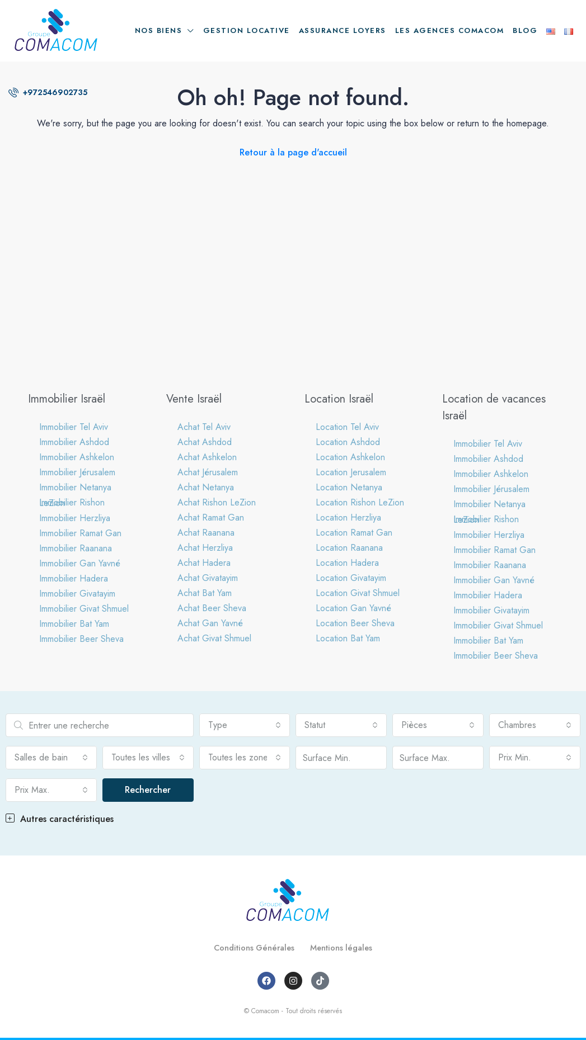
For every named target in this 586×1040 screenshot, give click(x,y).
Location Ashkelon (350, 457)
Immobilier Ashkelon (76, 457)
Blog (525, 30)
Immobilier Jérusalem (77, 472)
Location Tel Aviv (347, 426)
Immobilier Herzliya (74, 518)
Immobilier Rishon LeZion (72, 502)
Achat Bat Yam (204, 593)
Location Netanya (349, 487)
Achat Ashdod (204, 442)
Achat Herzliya (205, 547)
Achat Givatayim (207, 577)
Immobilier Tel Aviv (73, 426)
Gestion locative (246, 30)
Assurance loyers (342, 30)
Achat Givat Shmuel (214, 638)
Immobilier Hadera (73, 578)
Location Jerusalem (351, 472)
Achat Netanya (205, 487)
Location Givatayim (351, 577)
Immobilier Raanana (75, 548)
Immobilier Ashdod (74, 442)
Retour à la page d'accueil (293, 152)
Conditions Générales (250, 947)
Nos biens (158, 30)
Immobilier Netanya (75, 487)
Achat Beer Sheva (211, 608)
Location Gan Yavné (353, 608)
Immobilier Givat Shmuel (84, 608)
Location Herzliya (348, 517)
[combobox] (244, 725)
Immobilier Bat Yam (74, 623)
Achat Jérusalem (207, 472)
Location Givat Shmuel (358, 593)
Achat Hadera (204, 562)
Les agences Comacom (449, 30)
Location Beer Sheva (355, 623)
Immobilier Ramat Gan (80, 533)
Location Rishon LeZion (360, 502)
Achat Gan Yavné (210, 623)
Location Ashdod (348, 442)
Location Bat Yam (348, 638)
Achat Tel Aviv (204, 426)
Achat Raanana (206, 532)
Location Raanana (349, 547)
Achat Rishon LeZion (216, 502)
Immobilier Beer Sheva (81, 638)
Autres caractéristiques (60, 818)
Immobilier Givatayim (77, 593)
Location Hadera (347, 562)
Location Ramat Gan (354, 532)
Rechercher (148, 789)
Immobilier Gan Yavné (79, 563)
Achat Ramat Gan (210, 517)
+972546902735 (47, 92)
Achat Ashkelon (207, 457)
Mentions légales (346, 947)
